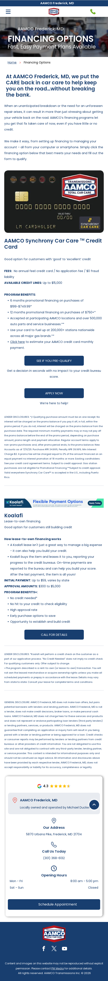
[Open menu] (8, 11)
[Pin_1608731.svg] (15, 800)
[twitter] (54, 949)
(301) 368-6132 (54, 858)
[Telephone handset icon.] (93, 12)
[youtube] (64, 949)
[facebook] (43, 949)
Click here (17, 342)
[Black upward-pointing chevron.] (94, 950)
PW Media (57, 968)
